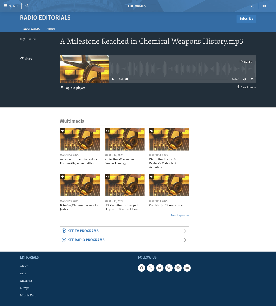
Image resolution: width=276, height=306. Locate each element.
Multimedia (31, 28)
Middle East (28, 295)
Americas (26, 280)
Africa (24, 266)
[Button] (26, 59)
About (51, 28)
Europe (25, 288)
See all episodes (179, 215)
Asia (23, 273)
